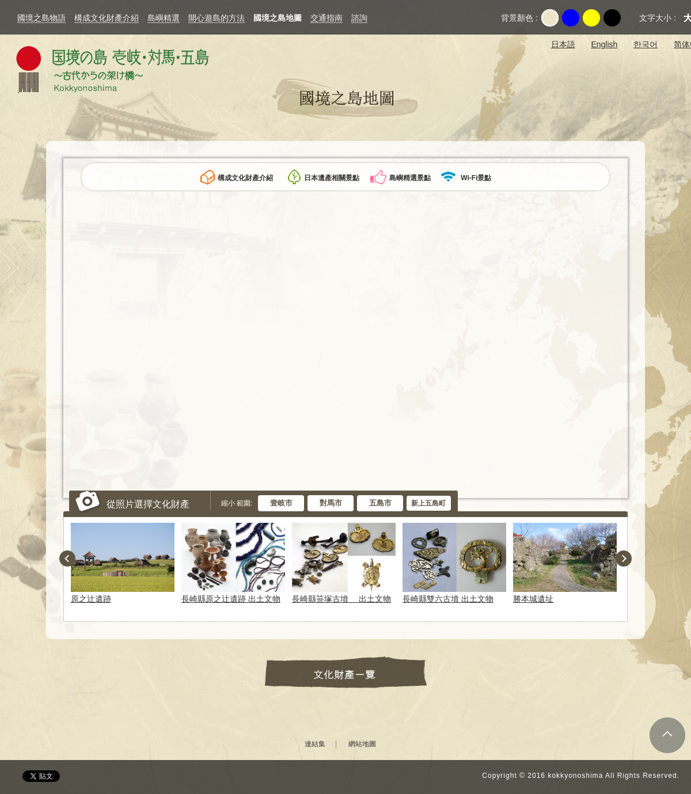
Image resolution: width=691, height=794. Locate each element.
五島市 (380, 503)
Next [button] (624, 558)
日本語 (563, 44)
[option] (125, 563)
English (604, 44)
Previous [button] (67, 558)
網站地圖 (362, 744)
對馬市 (331, 503)
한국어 (645, 44)
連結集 (315, 744)
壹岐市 (281, 503)
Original (550, 18)
